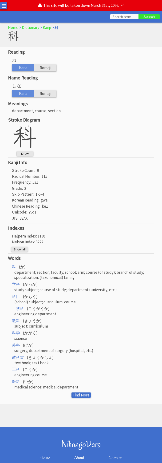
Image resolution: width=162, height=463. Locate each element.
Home (13, 27)
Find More (81, 395)
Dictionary (30, 27)
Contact (115, 458)
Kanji (47, 27)
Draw (25, 153)
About (79, 458)
